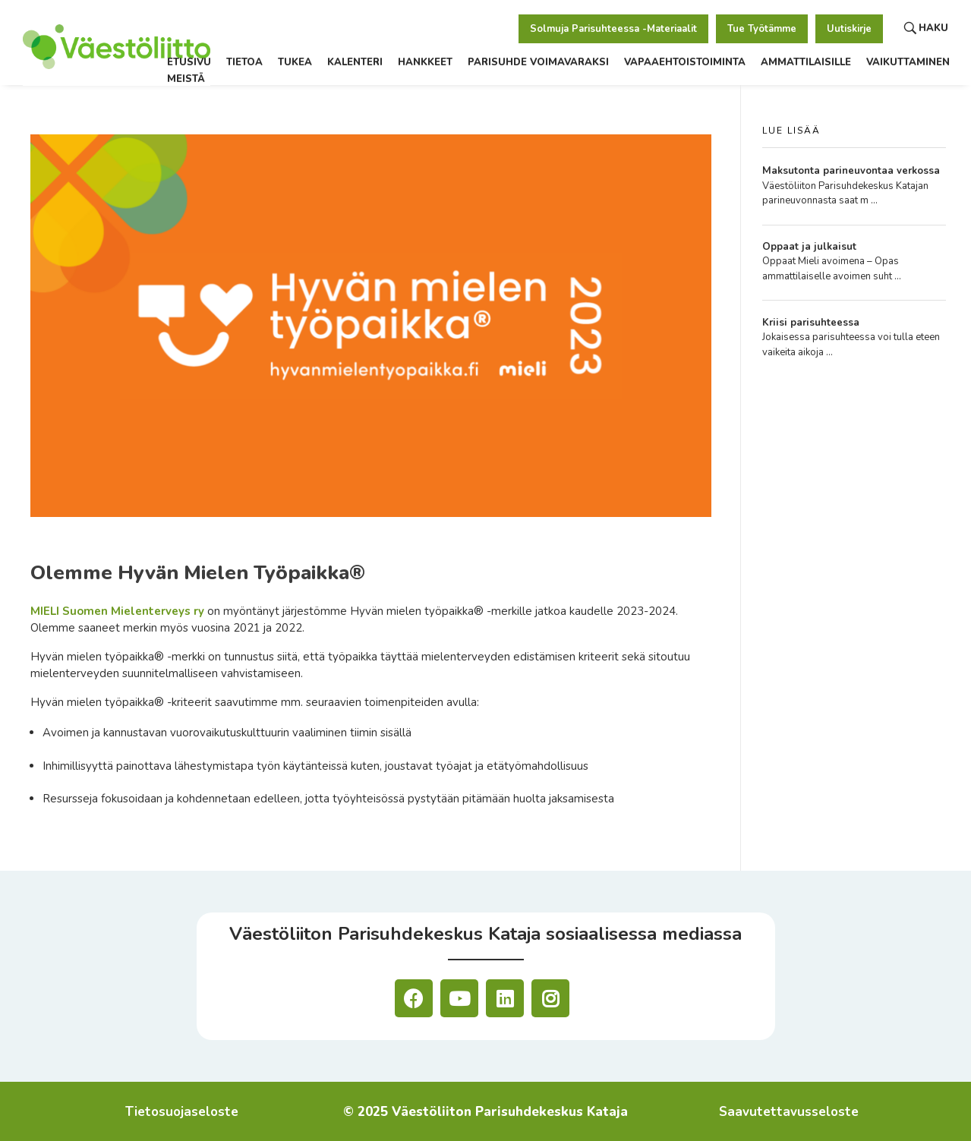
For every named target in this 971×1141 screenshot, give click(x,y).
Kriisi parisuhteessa (810, 322)
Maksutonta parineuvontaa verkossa (851, 171)
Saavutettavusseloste (789, 1112)
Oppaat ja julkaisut (809, 247)
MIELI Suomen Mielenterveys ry (117, 611)
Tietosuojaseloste (181, 1112)
